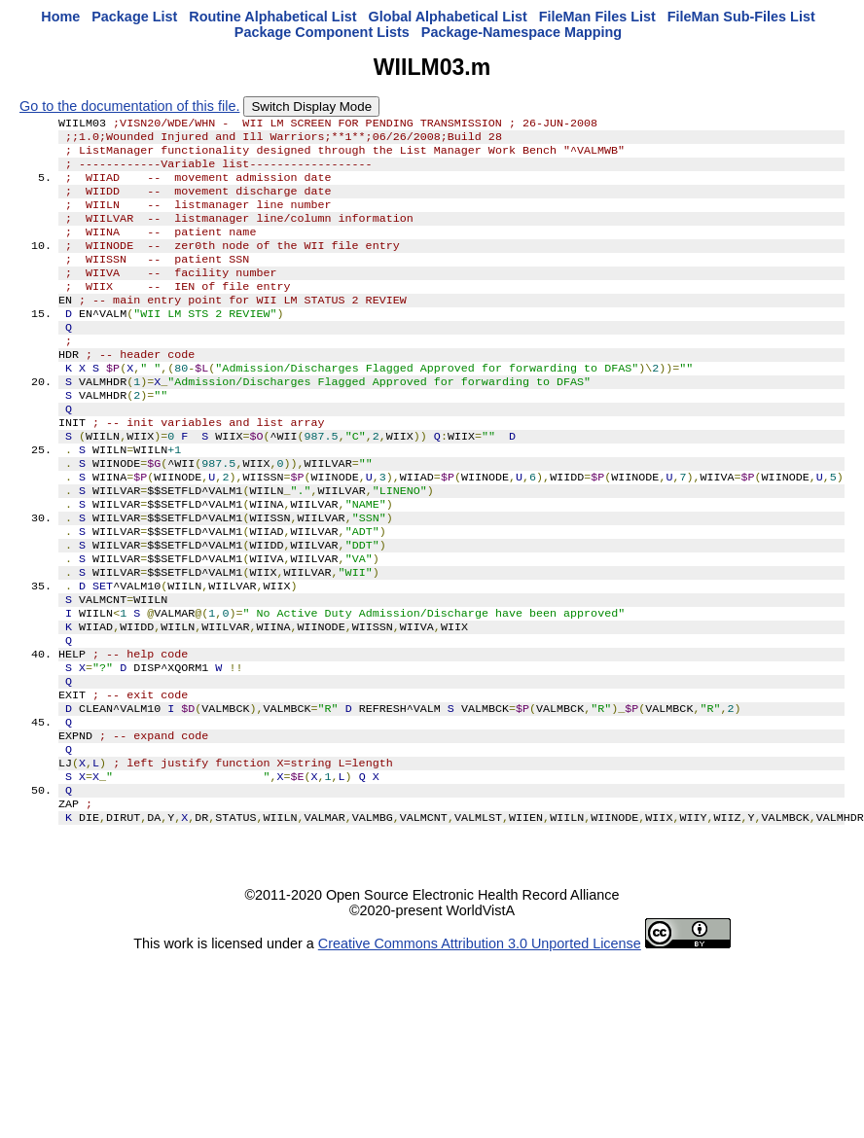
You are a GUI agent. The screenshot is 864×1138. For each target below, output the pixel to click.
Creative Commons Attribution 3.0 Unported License (479, 1044)
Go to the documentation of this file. (129, 106)
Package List (134, 16)
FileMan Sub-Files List (741, 16)
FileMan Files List (597, 16)
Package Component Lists (322, 32)
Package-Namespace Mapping (521, 32)
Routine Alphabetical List (272, 16)
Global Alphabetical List (447, 16)
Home (60, 16)
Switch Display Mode (311, 106)
